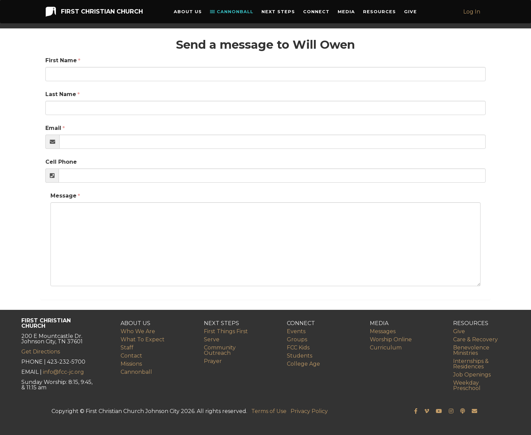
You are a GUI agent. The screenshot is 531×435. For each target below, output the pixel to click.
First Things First (226, 331)
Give (412, 13)
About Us (189, 13)
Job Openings (472, 374)
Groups (297, 339)
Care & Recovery (475, 339)
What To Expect (143, 339)
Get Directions (40, 351)
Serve (211, 339)
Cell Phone (61, 162)
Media (348, 13)
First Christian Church (93, 13)
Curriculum (386, 347)
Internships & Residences (471, 364)
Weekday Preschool (467, 385)
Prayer (213, 361)
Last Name (60, 94)
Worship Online (391, 339)
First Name (61, 60)
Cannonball (233, 13)
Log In (472, 13)
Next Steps (280, 13)
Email (53, 128)
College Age (303, 364)
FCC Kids (298, 347)
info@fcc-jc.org (63, 372)
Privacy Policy (309, 411)
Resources (381, 13)
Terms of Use (268, 411)
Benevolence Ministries (471, 350)
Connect (318, 13)
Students (299, 355)
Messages (383, 331)
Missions (131, 364)
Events (296, 331)
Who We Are (138, 331)
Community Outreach (220, 350)
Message (63, 195)
